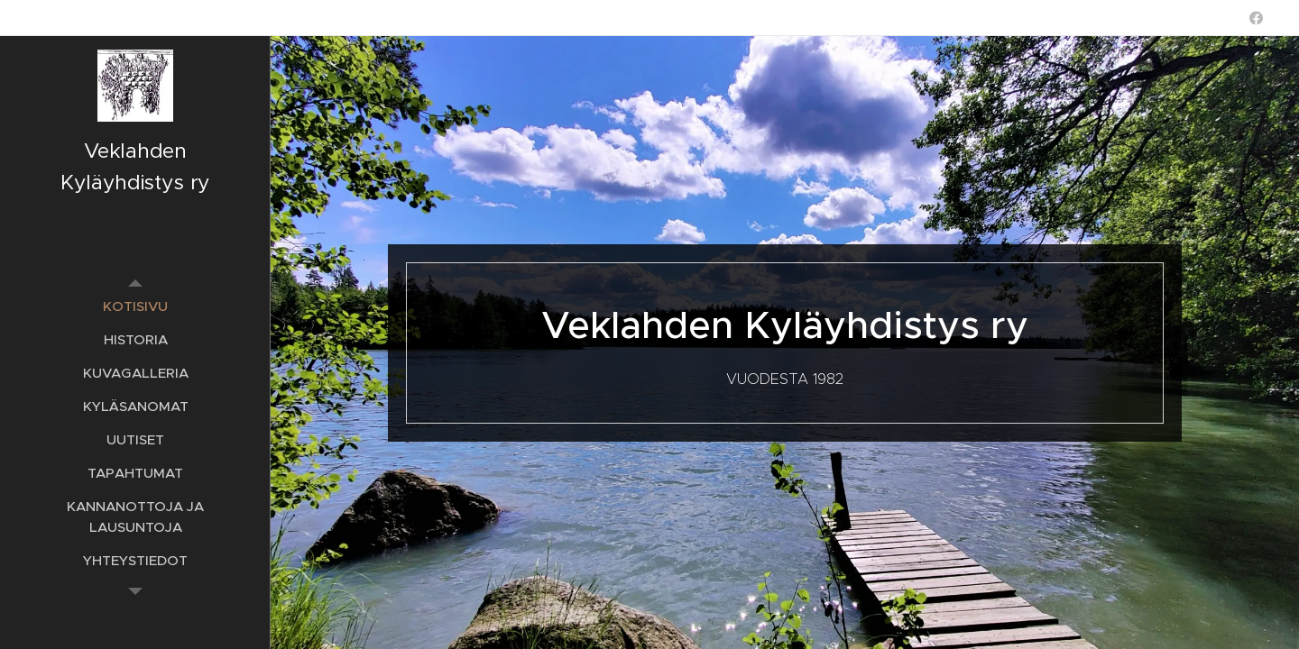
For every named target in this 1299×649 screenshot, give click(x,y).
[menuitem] (135, 306)
